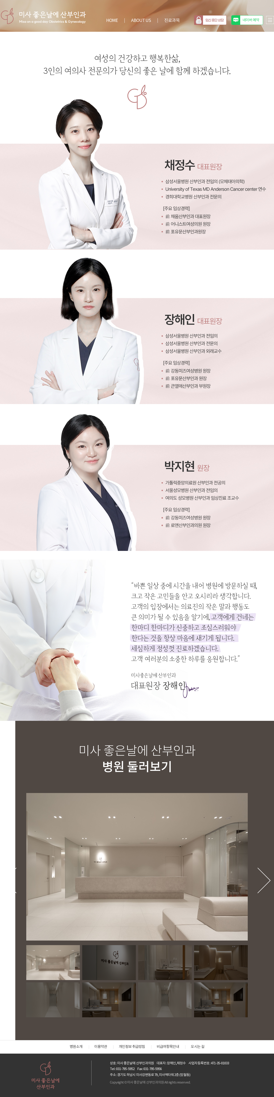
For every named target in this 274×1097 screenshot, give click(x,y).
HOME (112, 20)
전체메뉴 (270, 20)
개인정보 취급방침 (132, 1047)
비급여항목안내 (168, 1047)
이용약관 (100, 1047)
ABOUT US (141, 20)
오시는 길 (197, 1047)
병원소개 (76, 1047)
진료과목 (172, 20)
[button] (14, 880)
